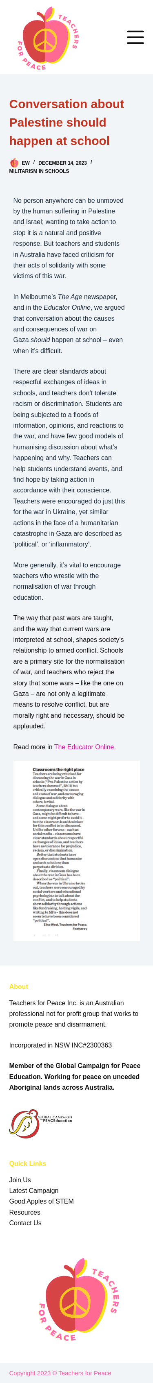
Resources (24, 1212)
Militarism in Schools (39, 171)
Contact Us (25, 1223)
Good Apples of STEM (41, 1201)
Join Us (20, 1180)
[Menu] (135, 37)
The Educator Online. (86, 747)
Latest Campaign (34, 1190)
